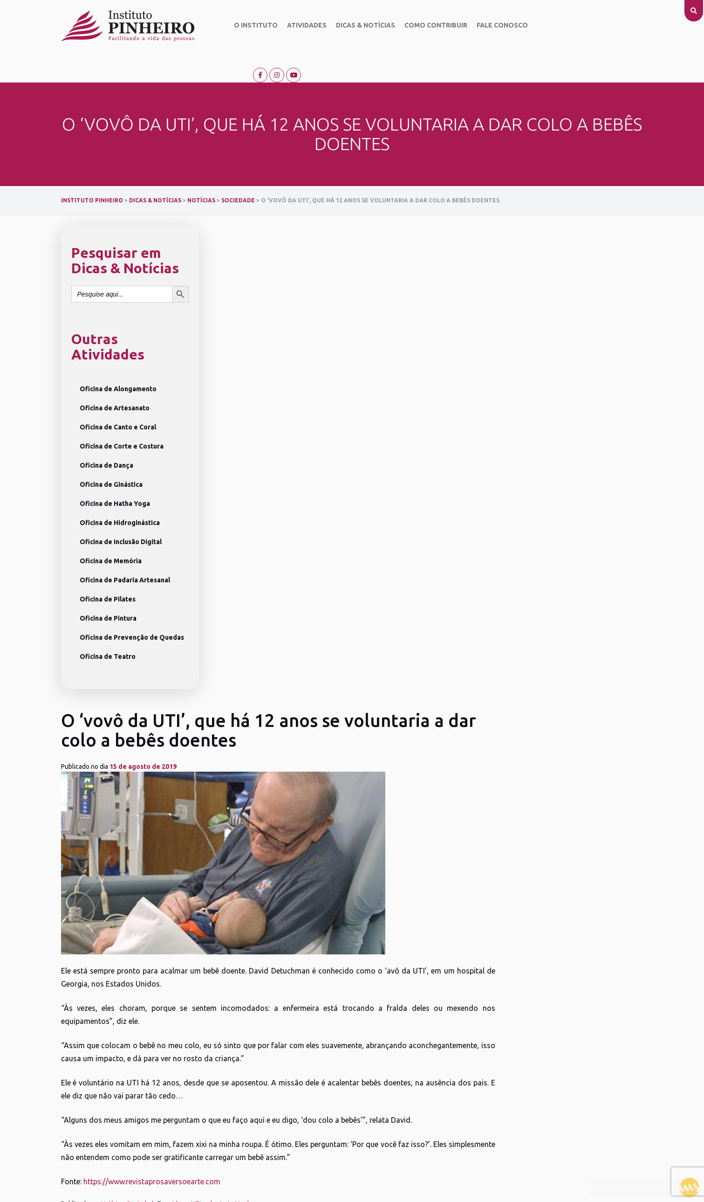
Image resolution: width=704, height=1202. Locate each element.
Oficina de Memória (111, 530)
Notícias (261, 689)
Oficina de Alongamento (118, 358)
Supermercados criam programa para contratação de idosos (321, 711)
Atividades (302, 25)
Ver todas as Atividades (189, 1105)
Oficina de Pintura (108, 588)
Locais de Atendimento (290, 1087)
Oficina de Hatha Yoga (115, 473)
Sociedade (291, 689)
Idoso (329, 689)
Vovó (391, 689)
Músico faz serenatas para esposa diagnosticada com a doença (527, 711)
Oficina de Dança (106, 435)
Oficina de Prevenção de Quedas (132, 607)
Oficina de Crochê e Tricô (192, 1077)
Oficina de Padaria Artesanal (125, 549)
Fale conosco (498, 25)
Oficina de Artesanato (115, 377)
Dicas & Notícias (361, 25)
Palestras (276, 1062)
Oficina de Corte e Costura (122, 416)
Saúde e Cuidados (288, 1074)
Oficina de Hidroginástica (120, 492)
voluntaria (367, 689)
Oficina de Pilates (108, 569)
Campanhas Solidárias (294, 1038)
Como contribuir (431, 25)
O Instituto (251, 25)
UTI (345, 689)
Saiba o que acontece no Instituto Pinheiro (317, 1025)
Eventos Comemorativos (298, 1050)
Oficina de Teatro (108, 626)
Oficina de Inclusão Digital (121, 511)
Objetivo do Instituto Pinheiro (89, 1043)
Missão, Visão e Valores (94, 1060)
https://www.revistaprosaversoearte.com (300, 667)
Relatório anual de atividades (95, 1101)
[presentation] (45, 839)
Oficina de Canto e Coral (118, 397)
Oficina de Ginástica (111, 454)
